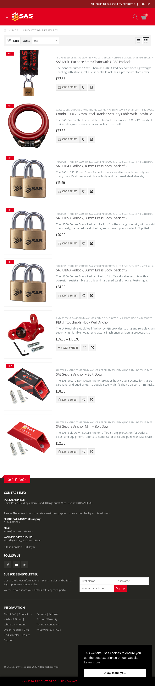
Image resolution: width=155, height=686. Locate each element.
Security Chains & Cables (117, 57)
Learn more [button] (92, 662)
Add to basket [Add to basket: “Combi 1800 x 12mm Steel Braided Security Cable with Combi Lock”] (69, 139)
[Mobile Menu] (7, 17)
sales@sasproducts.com (18, 531)
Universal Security (142, 57)
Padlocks (61, 162)
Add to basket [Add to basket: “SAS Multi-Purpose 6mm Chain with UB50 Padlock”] (69, 87)
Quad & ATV (128, 370)
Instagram (24, 564)
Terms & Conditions (48, 624)
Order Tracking (12, 629)
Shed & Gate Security (127, 162)
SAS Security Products (90, 57)
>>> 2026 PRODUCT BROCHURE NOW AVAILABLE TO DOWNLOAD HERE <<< (72, 681)
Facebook (7, 564)
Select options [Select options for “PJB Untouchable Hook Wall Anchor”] (69, 347)
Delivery (41, 614)
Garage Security (65, 318)
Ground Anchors (85, 318)
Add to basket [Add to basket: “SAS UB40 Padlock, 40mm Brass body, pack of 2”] (69, 191)
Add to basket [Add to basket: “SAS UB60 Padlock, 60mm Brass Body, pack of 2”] (69, 295)
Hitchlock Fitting (13, 619)
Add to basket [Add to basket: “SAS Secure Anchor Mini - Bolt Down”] (69, 451)
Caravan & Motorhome (84, 109)
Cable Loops (62, 109)
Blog (26, 629)
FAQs (58, 629)
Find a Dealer (11, 635)
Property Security (66, 57)
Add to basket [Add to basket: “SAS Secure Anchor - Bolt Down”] (69, 399)
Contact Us (25, 614)
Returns (53, 614)
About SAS (10, 614)
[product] (28, 74)
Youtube (16, 564)
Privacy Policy (44, 629)
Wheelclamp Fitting (15, 624)
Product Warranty (47, 619)
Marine (101, 109)
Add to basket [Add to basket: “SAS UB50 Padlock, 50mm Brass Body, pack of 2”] (69, 243)
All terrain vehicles (67, 370)
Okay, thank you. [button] (114, 672)
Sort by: (26, 40)
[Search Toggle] (135, 16)
